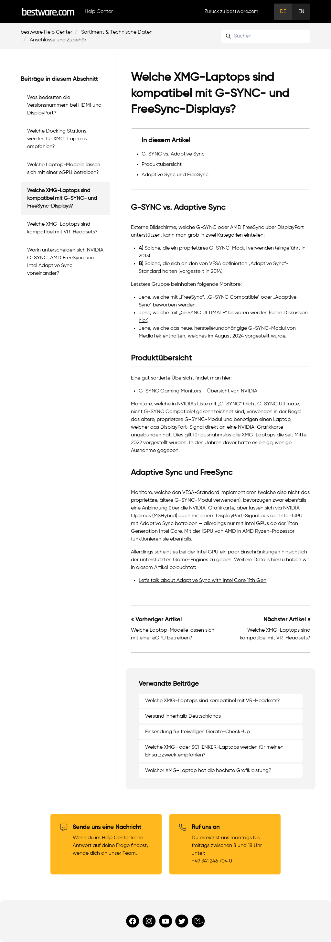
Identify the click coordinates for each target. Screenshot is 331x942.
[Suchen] (265, 36)
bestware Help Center (46, 32)
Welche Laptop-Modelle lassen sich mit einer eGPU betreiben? (63, 168)
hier (143, 320)
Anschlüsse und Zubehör (58, 40)
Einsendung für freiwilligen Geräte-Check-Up (197, 731)
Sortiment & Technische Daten (117, 32)
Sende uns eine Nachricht (107, 827)
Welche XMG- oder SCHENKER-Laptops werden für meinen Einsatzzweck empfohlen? (214, 751)
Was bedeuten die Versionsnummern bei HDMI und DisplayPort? (64, 105)
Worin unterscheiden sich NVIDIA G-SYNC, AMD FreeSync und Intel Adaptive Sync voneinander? (65, 262)
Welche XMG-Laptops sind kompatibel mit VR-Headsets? (212, 700)
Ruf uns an (205, 827)
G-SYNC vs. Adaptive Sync (173, 154)
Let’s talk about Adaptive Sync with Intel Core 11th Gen (202, 580)
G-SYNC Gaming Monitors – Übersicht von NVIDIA (198, 391)
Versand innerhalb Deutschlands (183, 716)
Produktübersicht (162, 164)
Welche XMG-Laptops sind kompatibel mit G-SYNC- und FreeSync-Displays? (62, 198)
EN (301, 11)
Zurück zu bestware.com (231, 11)
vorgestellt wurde (265, 336)
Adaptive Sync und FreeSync (175, 174)
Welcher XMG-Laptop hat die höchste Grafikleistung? (208, 770)
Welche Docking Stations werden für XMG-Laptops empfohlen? (57, 139)
